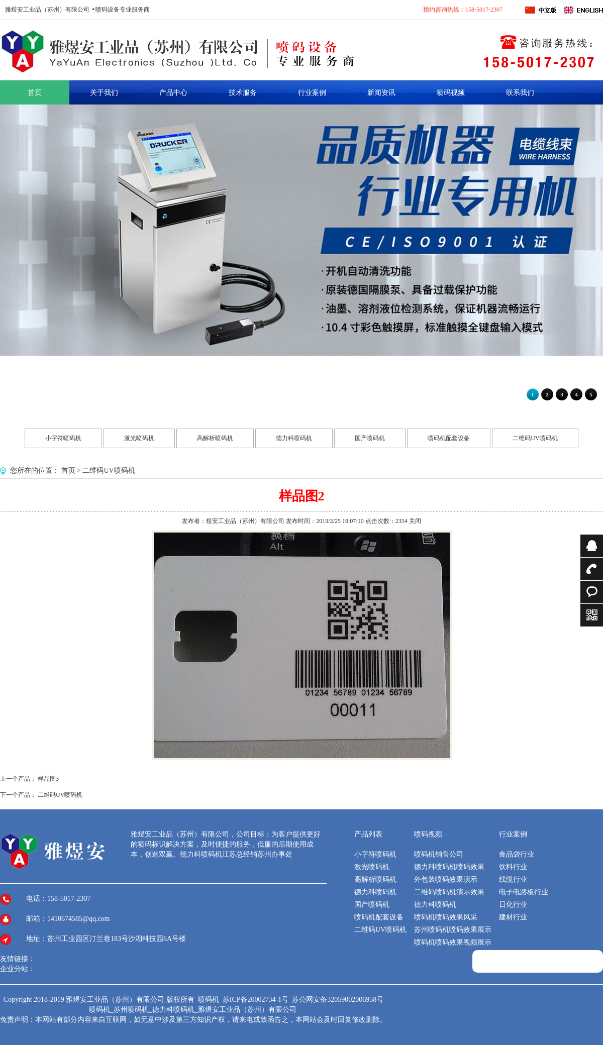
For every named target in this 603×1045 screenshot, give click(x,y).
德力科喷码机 (294, 438)
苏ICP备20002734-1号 (256, 999)
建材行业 (513, 917)
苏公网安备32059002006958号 (337, 999)
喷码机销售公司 (438, 854)
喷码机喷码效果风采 (445, 917)
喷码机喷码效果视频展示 (452, 942)
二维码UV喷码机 (535, 438)
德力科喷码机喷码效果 (449, 867)
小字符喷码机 (63, 438)
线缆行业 (513, 879)
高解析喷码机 (215, 438)
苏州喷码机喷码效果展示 (452, 929)
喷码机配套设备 (449, 438)
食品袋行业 (516, 854)
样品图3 (48, 778)
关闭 (415, 521)
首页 (68, 470)
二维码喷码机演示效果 (449, 892)
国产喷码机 (370, 438)
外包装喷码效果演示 (445, 879)
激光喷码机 (139, 438)
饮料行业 (513, 867)
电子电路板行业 (523, 892)
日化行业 (513, 904)
